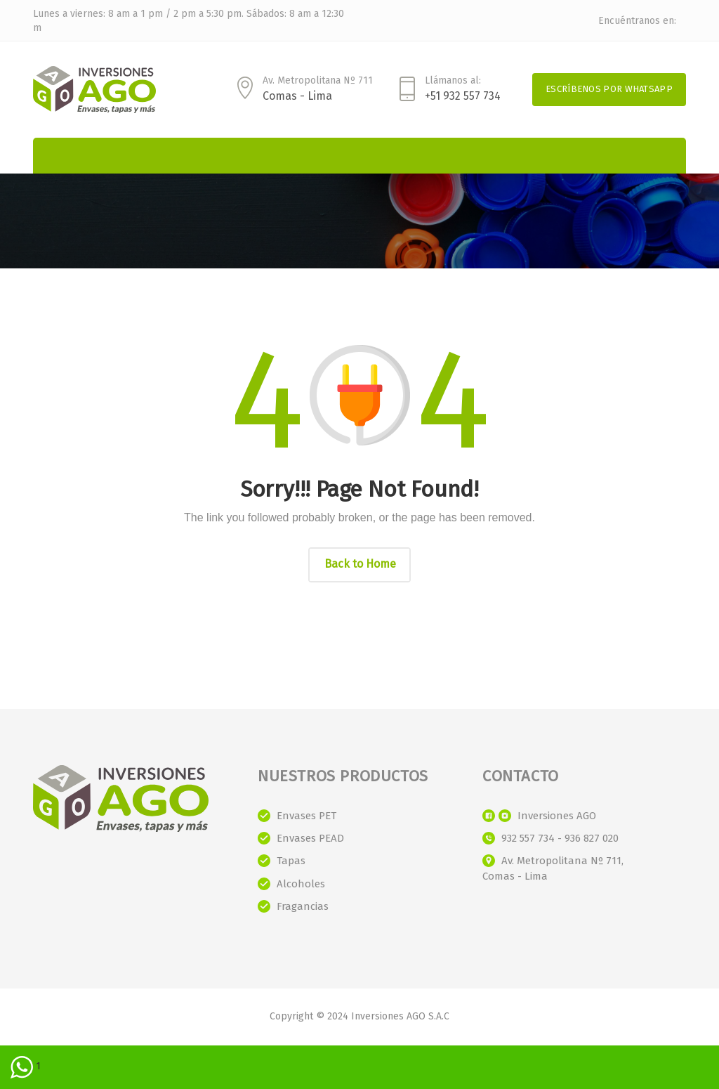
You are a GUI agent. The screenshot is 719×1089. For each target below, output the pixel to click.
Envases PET (306, 815)
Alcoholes (301, 884)
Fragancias (303, 906)
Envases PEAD (310, 838)
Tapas (291, 860)
